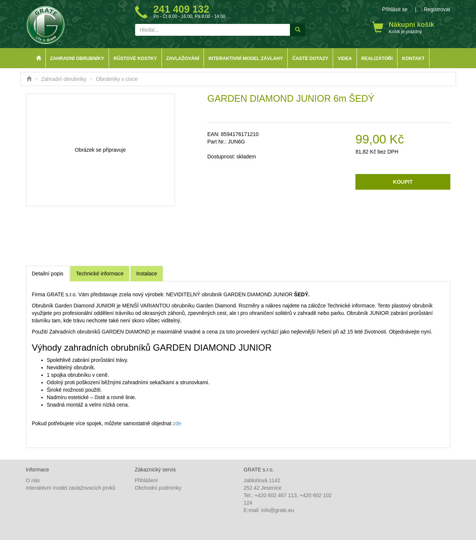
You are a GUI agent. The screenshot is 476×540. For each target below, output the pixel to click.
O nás (33, 480)
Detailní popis (48, 274)
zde (177, 423)
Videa (345, 58)
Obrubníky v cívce (117, 79)
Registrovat (437, 9)
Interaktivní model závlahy (245, 58)
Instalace (146, 274)
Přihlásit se (395, 9)
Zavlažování (182, 58)
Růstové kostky (135, 58)
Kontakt (413, 58)
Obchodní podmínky (158, 488)
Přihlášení (146, 480)
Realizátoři (377, 58)
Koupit (403, 182)
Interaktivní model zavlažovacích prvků (70, 488)
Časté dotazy (310, 58)
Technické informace (100, 274)
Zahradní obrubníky (77, 58)
